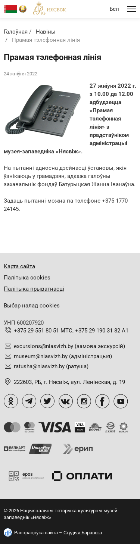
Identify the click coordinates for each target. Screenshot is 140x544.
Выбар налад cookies (32, 305)
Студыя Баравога (82, 532)
